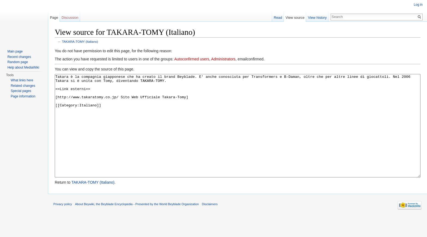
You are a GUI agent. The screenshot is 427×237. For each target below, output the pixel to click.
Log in (418, 5)
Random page (17, 62)
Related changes (23, 86)
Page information (23, 96)
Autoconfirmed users (191, 59)
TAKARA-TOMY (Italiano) (80, 41)
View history (317, 18)
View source (295, 18)
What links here (22, 80)
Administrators (223, 59)
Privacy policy (62, 224)
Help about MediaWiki (23, 67)
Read (278, 18)
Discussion (70, 18)
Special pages (21, 91)
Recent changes (19, 57)
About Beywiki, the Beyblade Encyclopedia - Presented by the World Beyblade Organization (137, 224)
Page (54, 18)
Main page (15, 51)
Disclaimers (210, 224)
